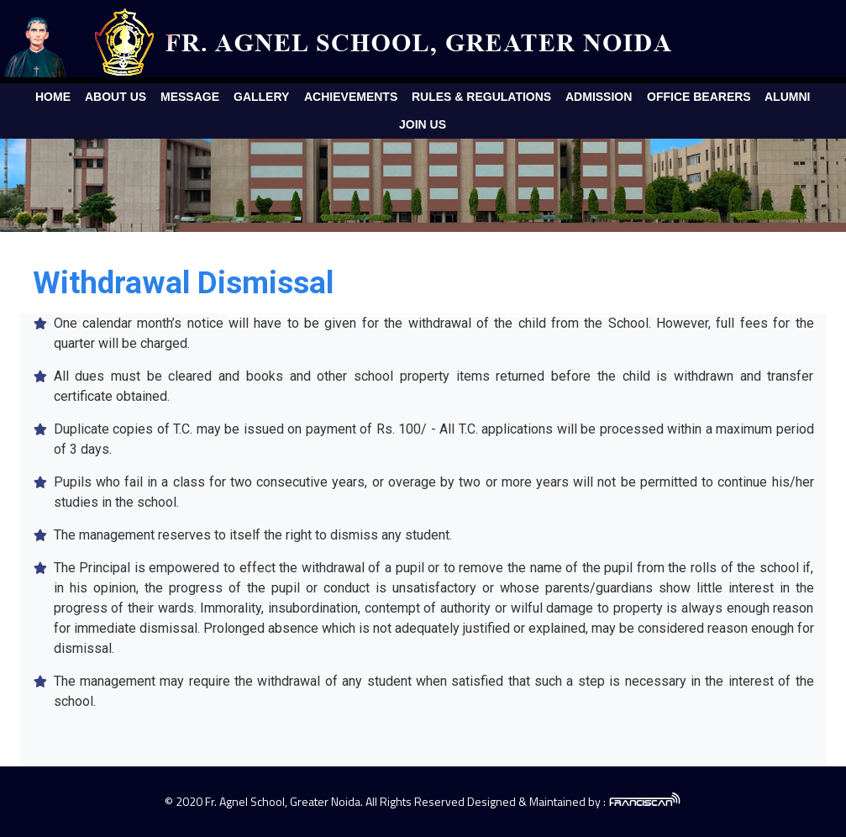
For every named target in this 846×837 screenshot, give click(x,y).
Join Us (422, 124)
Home (53, 96)
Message (189, 96)
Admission (598, 96)
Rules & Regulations (481, 96)
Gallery (261, 96)
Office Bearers (699, 96)
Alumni (787, 96)
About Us (115, 96)
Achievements (350, 96)
